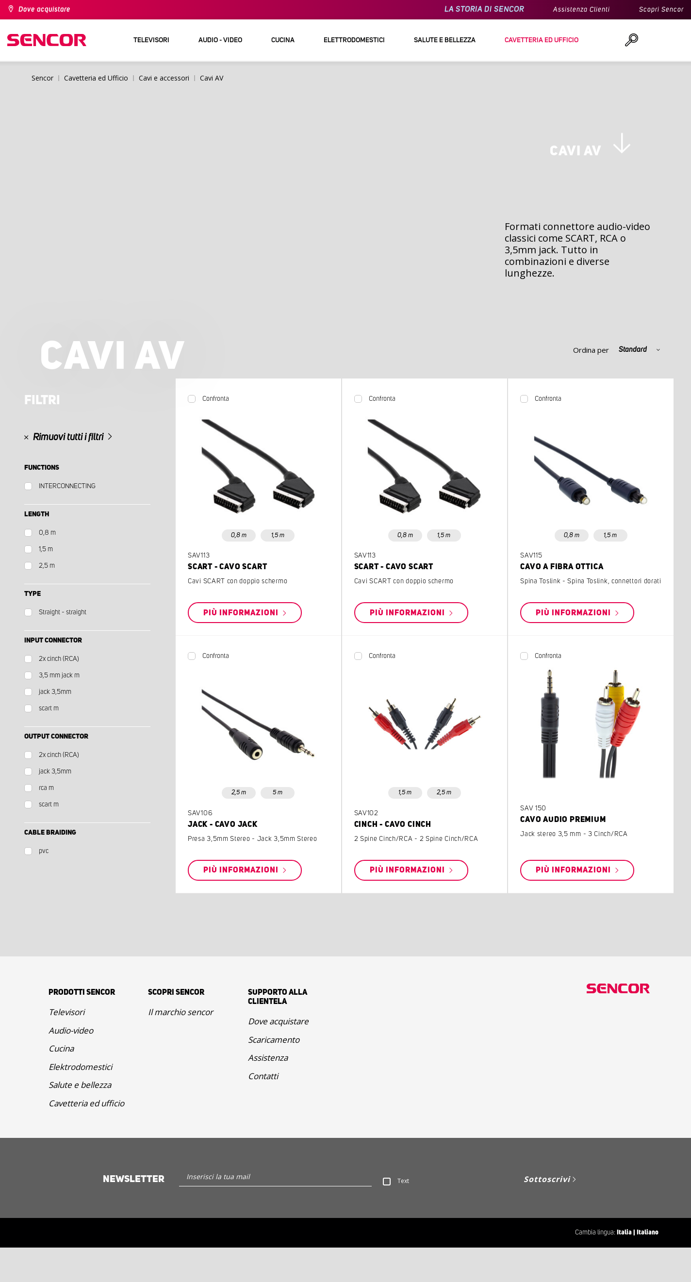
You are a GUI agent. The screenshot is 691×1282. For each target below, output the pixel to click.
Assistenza (268, 1092)
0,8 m (239, 570)
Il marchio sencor (180, 1046)
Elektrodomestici (80, 1101)
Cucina (61, 1082)
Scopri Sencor (661, 9)
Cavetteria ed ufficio (86, 1137)
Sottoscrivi (547, 1213)
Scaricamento (273, 1074)
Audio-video (71, 1064)
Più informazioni (241, 647)
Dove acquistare (44, 9)
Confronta (215, 433)
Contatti (263, 1110)
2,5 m (238, 827)
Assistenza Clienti (581, 9)
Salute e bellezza (80, 1119)
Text (403, 1215)
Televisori (66, 1046)
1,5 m (277, 570)
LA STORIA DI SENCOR (484, 9)
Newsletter (134, 1213)
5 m (277, 827)
